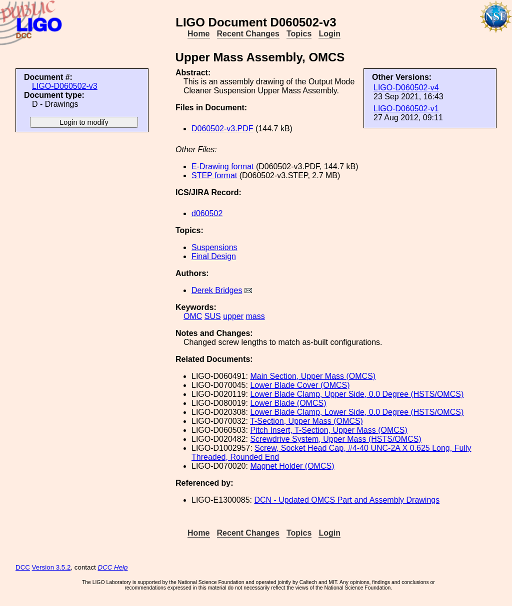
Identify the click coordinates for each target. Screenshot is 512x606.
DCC (23, 567)
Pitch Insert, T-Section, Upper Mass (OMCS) (328, 430)
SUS (212, 316)
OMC (193, 316)
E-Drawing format (223, 166)
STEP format (214, 175)
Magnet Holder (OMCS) (292, 466)
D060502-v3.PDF (223, 128)
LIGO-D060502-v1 (406, 108)
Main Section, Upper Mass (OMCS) (313, 376)
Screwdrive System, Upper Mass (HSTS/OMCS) (335, 439)
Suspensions (215, 247)
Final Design (214, 256)
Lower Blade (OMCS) (288, 403)
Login (329, 33)
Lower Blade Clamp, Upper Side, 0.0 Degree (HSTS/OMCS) (357, 394)
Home (199, 33)
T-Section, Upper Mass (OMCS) (306, 421)
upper (233, 316)
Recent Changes (248, 33)
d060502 (207, 213)
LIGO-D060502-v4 (406, 87)
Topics (299, 33)
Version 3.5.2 (51, 567)
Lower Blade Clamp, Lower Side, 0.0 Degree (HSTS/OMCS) (357, 412)
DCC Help (113, 567)
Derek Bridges (217, 290)
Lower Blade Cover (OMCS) (300, 385)
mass (255, 316)
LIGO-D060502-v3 (65, 86)
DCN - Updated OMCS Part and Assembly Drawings (347, 500)
